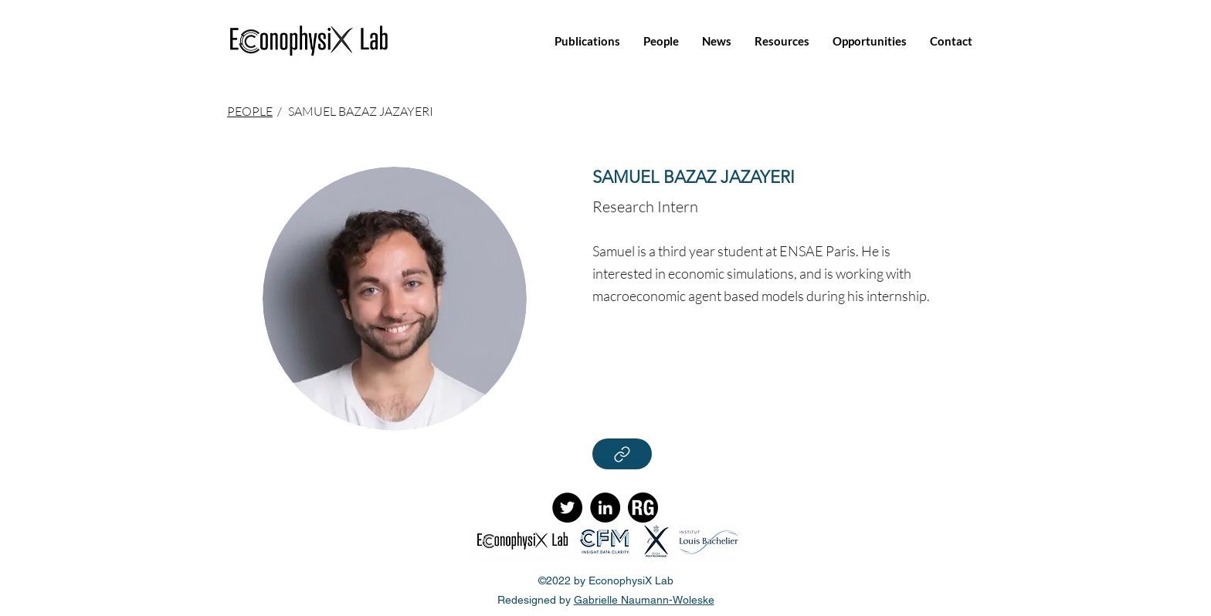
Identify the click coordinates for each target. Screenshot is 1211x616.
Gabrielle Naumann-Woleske (644, 600)
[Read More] (622, 453)
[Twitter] (567, 507)
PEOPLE (250, 111)
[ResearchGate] (643, 507)
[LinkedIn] (605, 507)
